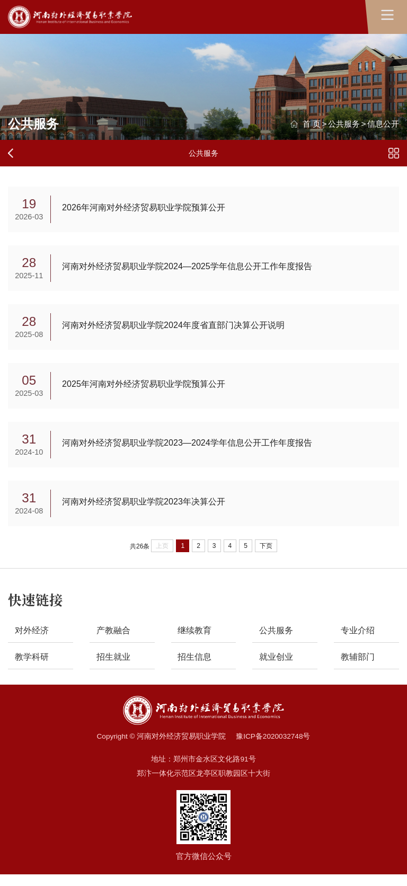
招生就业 (114, 667)
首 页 (312, 124)
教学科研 (33, 667)
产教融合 (114, 640)
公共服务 (344, 124)
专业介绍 (359, 640)
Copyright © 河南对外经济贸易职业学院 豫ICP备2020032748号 (204, 748)
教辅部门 (359, 667)
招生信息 (196, 667)
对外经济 (33, 640)
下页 (266, 555)
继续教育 (196, 640)
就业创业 (278, 667)
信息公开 (383, 124)
